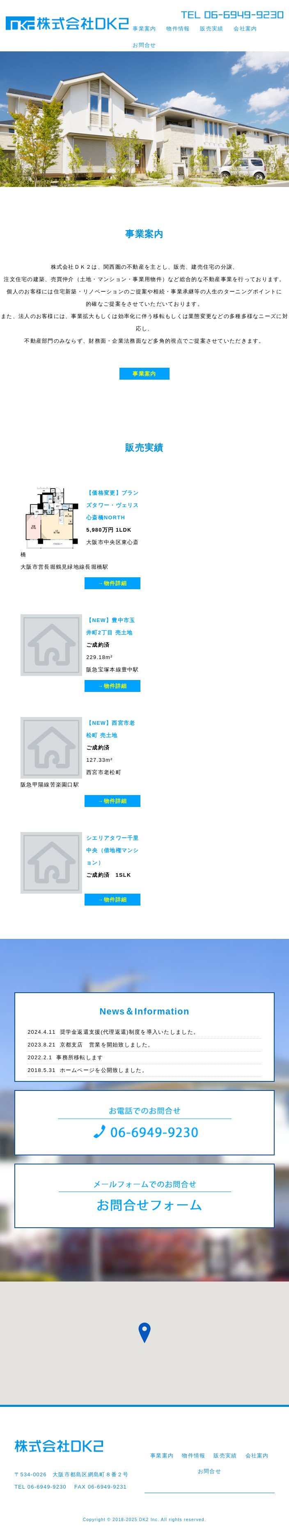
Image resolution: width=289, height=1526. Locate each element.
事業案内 (144, 28)
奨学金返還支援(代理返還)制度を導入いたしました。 (113, 1032)
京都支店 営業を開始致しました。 (91, 1045)
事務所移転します (65, 1057)
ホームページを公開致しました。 (88, 1070)
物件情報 (178, 28)
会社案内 (245, 28)
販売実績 (211, 28)
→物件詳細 (112, 583)
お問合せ (144, 45)
